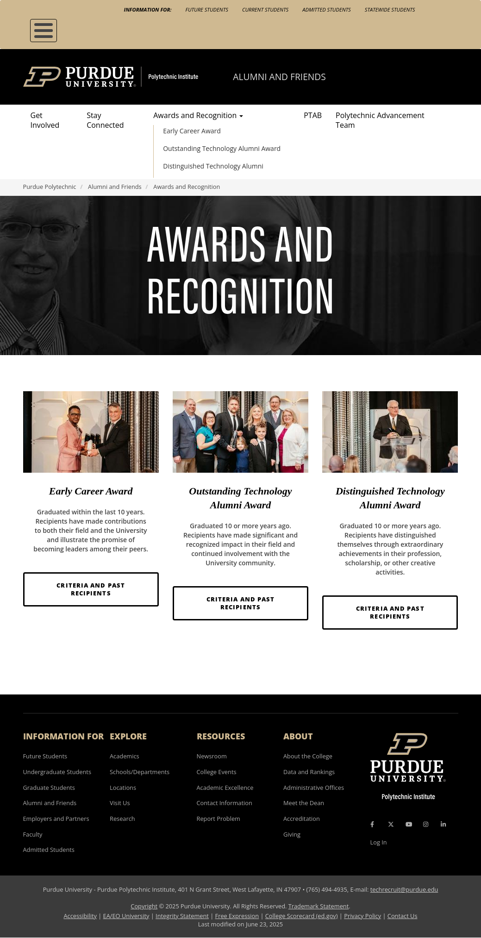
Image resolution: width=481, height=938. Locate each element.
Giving (291, 834)
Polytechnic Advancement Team (380, 120)
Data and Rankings (309, 772)
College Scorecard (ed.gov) (301, 916)
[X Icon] (391, 824)
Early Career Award (192, 130)
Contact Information (224, 803)
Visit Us (120, 803)
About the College (307, 756)
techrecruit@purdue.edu (404, 889)
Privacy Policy (362, 916)
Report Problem (218, 818)
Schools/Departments (139, 772)
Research (122, 818)
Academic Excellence (225, 787)
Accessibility (79, 916)
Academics (124, 756)
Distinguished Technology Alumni (213, 166)
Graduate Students (49, 787)
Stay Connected (105, 120)
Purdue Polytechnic (49, 186)
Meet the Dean (303, 803)
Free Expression (237, 916)
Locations (123, 787)
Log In (378, 842)
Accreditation (301, 818)
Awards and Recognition (198, 115)
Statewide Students (390, 9)
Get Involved (45, 120)
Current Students (265, 9)
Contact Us (402, 916)
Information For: (148, 9)
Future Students (207, 9)
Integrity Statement (182, 916)
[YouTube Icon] (409, 824)
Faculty (33, 834)
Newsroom (212, 756)
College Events (217, 772)
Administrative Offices (313, 787)
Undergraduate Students (57, 772)
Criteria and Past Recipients (90, 589)
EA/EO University (126, 916)
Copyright (144, 906)
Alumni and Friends (279, 76)
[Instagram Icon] (425, 824)
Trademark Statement (318, 906)
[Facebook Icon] (372, 824)
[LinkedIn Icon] (443, 824)
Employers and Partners (56, 818)
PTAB (313, 115)
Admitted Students (326, 9)
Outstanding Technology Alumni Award (222, 148)
